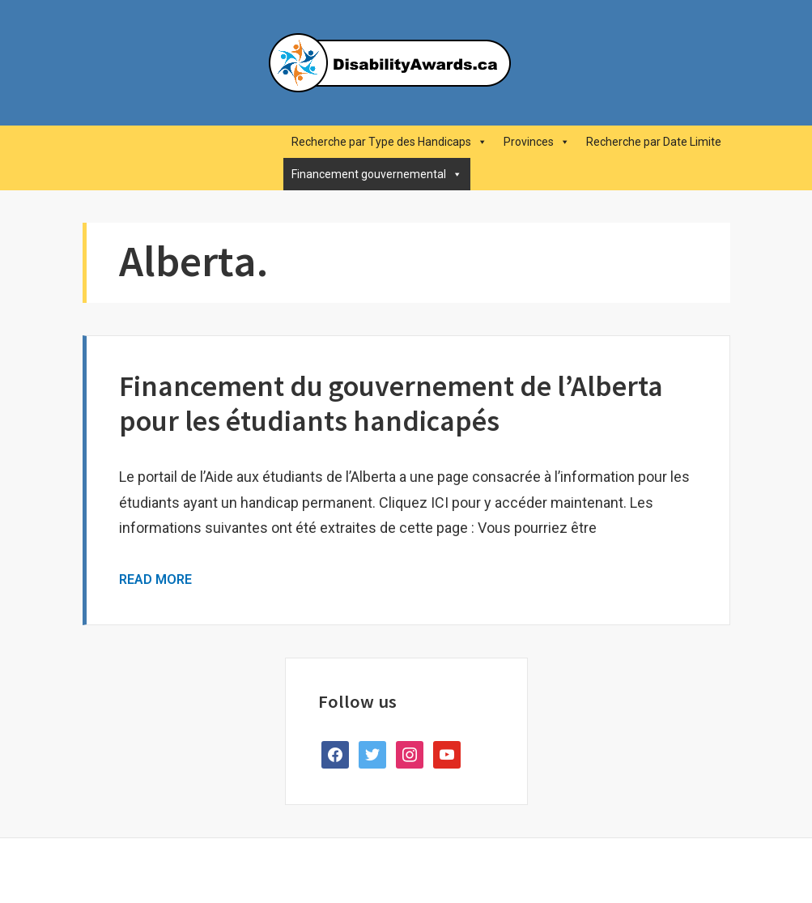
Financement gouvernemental (376, 174)
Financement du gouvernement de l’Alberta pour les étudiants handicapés (391, 403)
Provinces (537, 142)
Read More (155, 579)
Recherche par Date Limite (653, 141)
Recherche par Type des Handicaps (389, 142)
